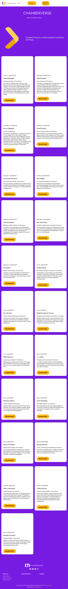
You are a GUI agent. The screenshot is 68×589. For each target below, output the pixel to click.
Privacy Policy (47, 585)
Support (42, 574)
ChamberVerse (26, 574)
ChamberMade (37, 587)
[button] (19, 3)
